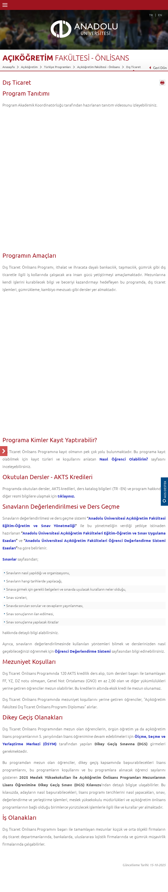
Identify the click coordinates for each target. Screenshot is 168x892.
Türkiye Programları (57, 67)
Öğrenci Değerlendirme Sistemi (83, 651)
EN (160, 15)
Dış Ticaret (133, 67)
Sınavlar (9, 559)
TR (151, 15)
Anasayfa (8, 67)
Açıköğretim (29, 67)
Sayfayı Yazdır (162, 82)
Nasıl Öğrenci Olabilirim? (123, 459)
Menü (5, 5)
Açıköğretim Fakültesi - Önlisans (98, 67)
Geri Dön (158, 67)
